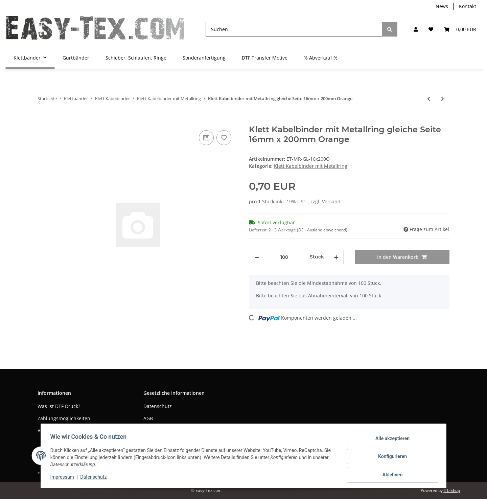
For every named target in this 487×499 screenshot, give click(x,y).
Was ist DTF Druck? (59, 406)
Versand (331, 201)
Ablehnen (391, 475)
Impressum (63, 478)
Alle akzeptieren (391, 440)
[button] (415, 29)
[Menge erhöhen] (336, 257)
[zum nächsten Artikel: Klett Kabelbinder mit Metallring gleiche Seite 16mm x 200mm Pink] (442, 98)
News (442, 6)
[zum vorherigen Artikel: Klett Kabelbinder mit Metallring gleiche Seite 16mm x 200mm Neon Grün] (429, 98)
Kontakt (467, 6)
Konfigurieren (390, 457)
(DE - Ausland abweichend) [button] (322, 230)
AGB (148, 418)
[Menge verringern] (256, 257)
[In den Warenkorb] (43, 121)
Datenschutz (157, 406)
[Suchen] (294, 29)
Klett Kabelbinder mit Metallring (310, 166)
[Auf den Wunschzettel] (223, 137)
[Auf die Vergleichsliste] (206, 137)
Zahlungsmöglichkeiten (64, 418)
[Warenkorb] (460, 29)
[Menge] (284, 257)
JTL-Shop (452, 490)
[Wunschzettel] (431, 29)
